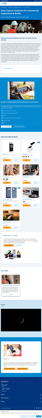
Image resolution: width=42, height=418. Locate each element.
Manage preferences (24, 416)
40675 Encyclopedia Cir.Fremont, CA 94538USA (5, 385)
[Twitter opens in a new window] (36, 408)
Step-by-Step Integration (6, 126)
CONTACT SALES (18, 245)
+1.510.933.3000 (8, 389)
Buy (6, 160)
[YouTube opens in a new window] (38, 408)
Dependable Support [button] (6, 120)
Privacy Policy (3, 414)
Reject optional (32, 416)
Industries (10, 7)
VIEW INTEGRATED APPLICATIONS (19, 126)
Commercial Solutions (17, 7)
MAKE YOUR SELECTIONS (8, 245)
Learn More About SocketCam (9, 368)
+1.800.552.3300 (8, 388)
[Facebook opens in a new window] (34, 408)
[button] (40, 0)
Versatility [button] (4, 115)
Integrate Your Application (22, 368)
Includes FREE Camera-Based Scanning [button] (9, 110)
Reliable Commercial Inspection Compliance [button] (9, 113)
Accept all (38, 416)
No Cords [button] (4, 122)
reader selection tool (29, 241)
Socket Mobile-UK (4, 7)
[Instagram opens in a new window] (40, 408)
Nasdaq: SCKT (4, 391)
